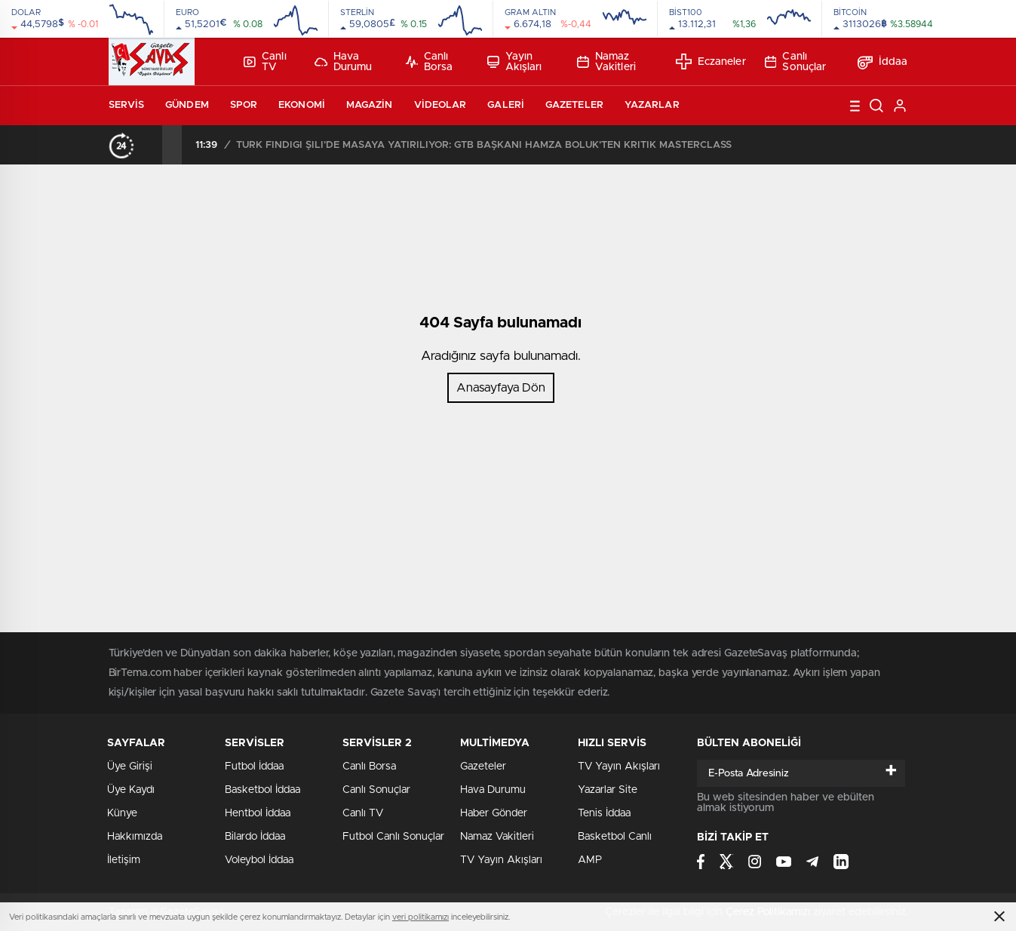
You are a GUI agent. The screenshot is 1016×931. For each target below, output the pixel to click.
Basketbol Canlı (615, 836)
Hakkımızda (134, 836)
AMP (590, 860)
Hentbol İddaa (257, 813)
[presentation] (152, 144)
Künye (122, 813)
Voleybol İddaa (259, 860)
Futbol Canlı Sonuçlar (393, 836)
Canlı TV (265, 61)
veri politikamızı (420, 917)
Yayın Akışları (514, 61)
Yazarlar (652, 105)
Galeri (505, 105)
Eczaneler (711, 61)
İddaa (883, 61)
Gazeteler (574, 105)
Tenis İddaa (604, 813)
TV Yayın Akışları (501, 860)
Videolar (440, 105)
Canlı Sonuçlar (796, 61)
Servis (127, 105)
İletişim (123, 860)
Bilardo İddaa (255, 836)
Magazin (369, 105)
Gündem (187, 105)
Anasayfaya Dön (500, 388)
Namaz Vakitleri (606, 61)
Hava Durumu (344, 61)
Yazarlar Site (607, 790)
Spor (243, 105)
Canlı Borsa (429, 61)
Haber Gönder (493, 813)
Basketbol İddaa (262, 790)
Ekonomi (301, 105)
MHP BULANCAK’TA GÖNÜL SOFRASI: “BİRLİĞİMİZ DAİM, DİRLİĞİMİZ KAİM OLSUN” (396, 145)
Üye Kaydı (131, 790)
